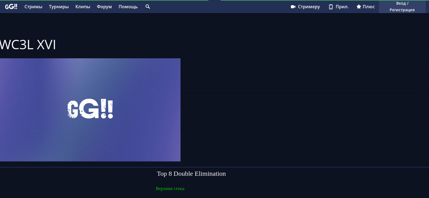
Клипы (82, 7)
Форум (104, 7)
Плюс (365, 7)
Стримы (33, 7)
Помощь (128, 7)
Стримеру (305, 7)
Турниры (59, 7)
